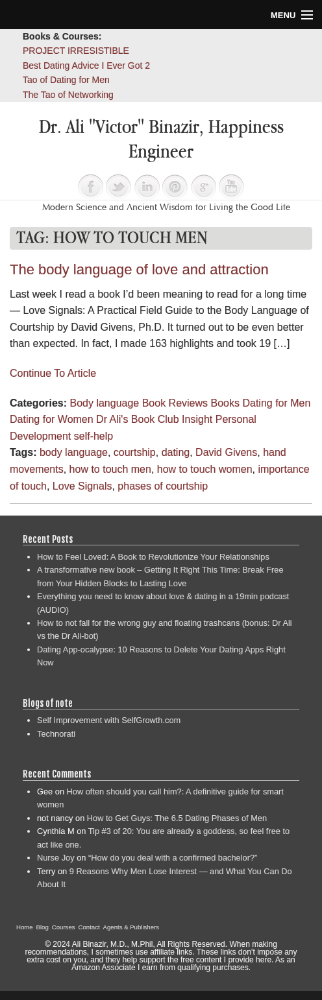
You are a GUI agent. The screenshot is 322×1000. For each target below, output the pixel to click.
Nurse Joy (56, 858)
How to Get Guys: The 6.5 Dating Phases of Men (177, 818)
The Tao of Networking (68, 94)
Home (24, 927)
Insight (197, 419)
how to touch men (110, 469)
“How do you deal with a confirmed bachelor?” (172, 858)
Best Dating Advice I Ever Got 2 (86, 65)
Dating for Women (51, 419)
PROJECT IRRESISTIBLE (76, 50)
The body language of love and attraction (139, 269)
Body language (104, 403)
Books (225, 403)
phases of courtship (163, 486)
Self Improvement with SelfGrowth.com (108, 720)
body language (74, 452)
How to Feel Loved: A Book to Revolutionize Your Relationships (153, 557)
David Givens (226, 452)
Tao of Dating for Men (66, 80)
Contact (89, 927)
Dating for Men (276, 403)
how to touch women (205, 469)
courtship (135, 452)
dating (176, 452)
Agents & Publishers (131, 927)
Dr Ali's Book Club (137, 419)
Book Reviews (175, 403)
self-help (93, 436)
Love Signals (82, 486)
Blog (42, 927)
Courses (63, 927)
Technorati (56, 734)
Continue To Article (53, 373)
